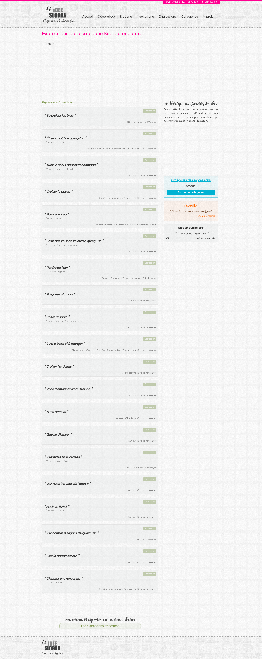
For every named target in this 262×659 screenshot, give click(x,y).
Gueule (51, 434)
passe (65, 191)
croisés (74, 457)
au (55, 138)
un (56, 214)
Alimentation (95, 149)
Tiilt (169, 238)
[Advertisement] (131, 72)
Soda (153, 225)
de (67, 138)
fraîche (85, 389)
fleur (64, 268)
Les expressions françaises (100, 626)
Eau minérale (121, 225)
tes (51, 412)
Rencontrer (54, 533)
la (79, 165)
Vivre (50, 389)
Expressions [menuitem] (168, 16)
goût (61, 138)
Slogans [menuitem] (126, 16)
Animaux (131, 327)
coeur (62, 165)
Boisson (108, 225)
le (55, 165)
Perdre (51, 268)
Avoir (50, 165)
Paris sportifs (130, 198)
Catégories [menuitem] (189, 16)
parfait (61, 556)
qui (69, 165)
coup (63, 214)
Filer (49, 556)
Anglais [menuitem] (208, 16)
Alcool (100, 225)
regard (72, 533)
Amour (107, 149)
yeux (64, 241)
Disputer (52, 578)
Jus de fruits (130, 149)
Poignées (53, 294)
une (62, 578)
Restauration (129, 350)
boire (60, 344)
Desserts (117, 149)
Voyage (152, 122)
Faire (50, 241)
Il (47, 344)
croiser (56, 115)
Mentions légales (52, 653)
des (57, 241)
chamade (88, 165)
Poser (50, 317)
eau (76, 389)
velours (78, 241)
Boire (50, 214)
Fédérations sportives (110, 198)
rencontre (73, 578)
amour (68, 294)
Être (49, 138)
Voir (49, 484)
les (64, 115)
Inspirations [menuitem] (145, 16)
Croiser (51, 191)
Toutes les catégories (191, 192)
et (66, 344)
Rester (51, 457)
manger (76, 344)
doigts (67, 366)
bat (74, 165)
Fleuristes (115, 278)
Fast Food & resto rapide (108, 350)
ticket (63, 506)
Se (48, 115)
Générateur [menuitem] (106, 16)
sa (59, 268)
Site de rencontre (137, 122)
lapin (63, 317)
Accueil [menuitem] (87, 16)
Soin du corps (149, 278)
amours (60, 412)
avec (56, 484)
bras (69, 115)
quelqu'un (77, 138)
